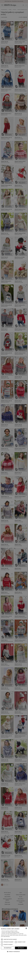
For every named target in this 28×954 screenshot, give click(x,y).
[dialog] (14, 940)
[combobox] (26, 928)
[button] (14, 951)
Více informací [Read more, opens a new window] (7, 936)
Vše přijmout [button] (21, 947)
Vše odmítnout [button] (7, 947)
